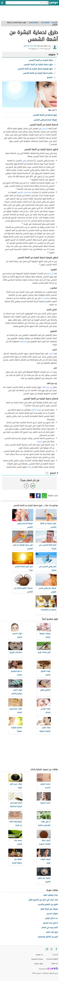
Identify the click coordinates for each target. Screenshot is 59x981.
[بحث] (47, 2)
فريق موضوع (38, 963)
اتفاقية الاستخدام (52, 959)
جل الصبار (50, 273)
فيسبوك (38, 495)
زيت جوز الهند (47, 387)
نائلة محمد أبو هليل (30, 45)
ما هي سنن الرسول (50, 923)
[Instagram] (47, 949)
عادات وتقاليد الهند (50, 895)
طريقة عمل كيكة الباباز (49, 909)
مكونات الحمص (52, 913)
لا (26, 485)
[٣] (22, 223)
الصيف (39, 441)
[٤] (39, 264)
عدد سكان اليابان (51, 918)
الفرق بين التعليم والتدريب (48, 904)
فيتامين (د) (45, 298)
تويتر (32, 495)
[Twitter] (51, 949)
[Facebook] (56, 949)
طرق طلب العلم (52, 932)
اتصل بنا (55, 954)
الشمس (45, 128)
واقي (24, 160)
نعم (32, 485)
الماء (29, 467)
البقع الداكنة (36, 410)
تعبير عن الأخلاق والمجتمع (48, 936)
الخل (51, 372)
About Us (54, 963)
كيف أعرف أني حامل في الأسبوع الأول (43, 899)
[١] (49, 144)
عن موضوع (39, 954)
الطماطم (23, 341)
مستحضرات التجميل (24, 192)
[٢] (30, 179)
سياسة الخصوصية (37, 959)
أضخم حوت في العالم (50, 927)
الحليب (51, 353)
